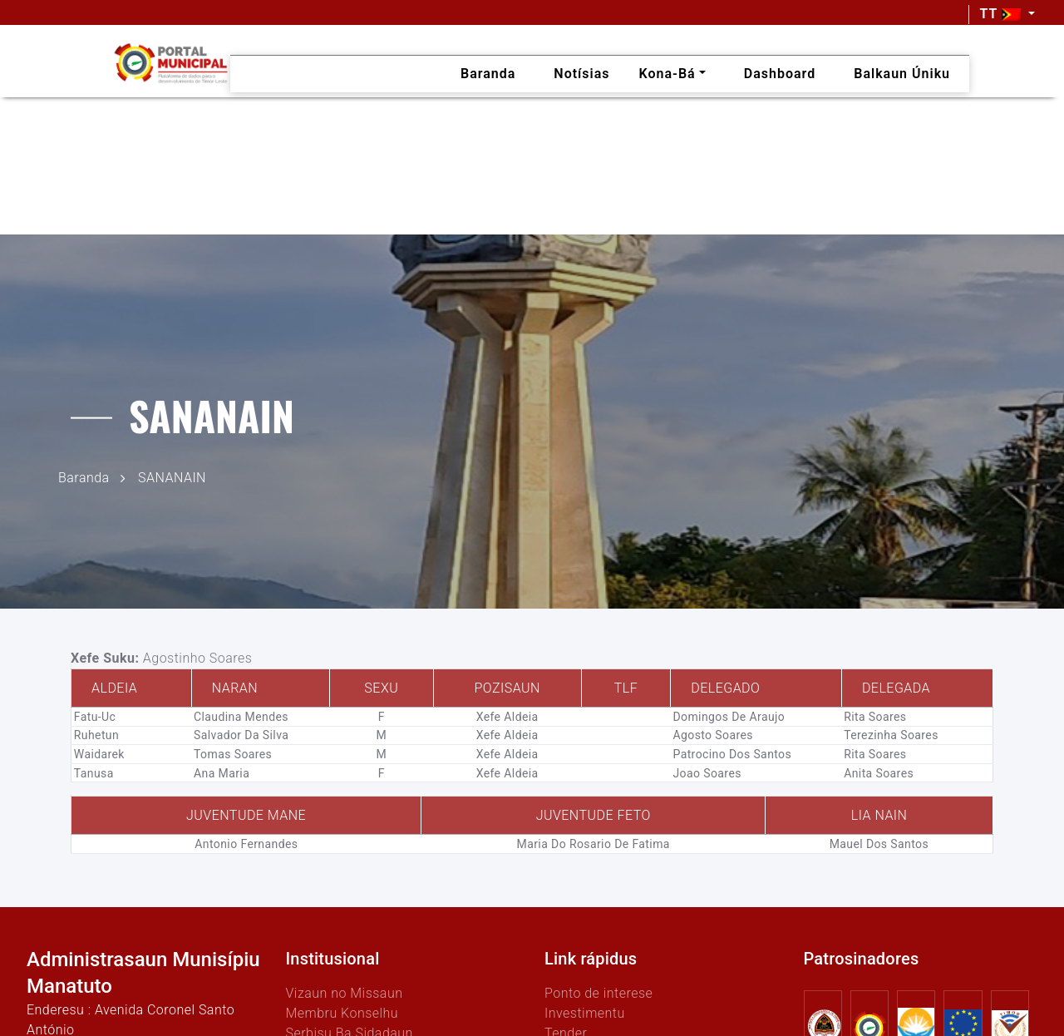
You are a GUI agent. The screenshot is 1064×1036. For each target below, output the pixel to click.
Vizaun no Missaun (344, 993)
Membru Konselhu (342, 1013)
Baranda (84, 477)
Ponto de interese (598, 993)
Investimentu (584, 1013)
